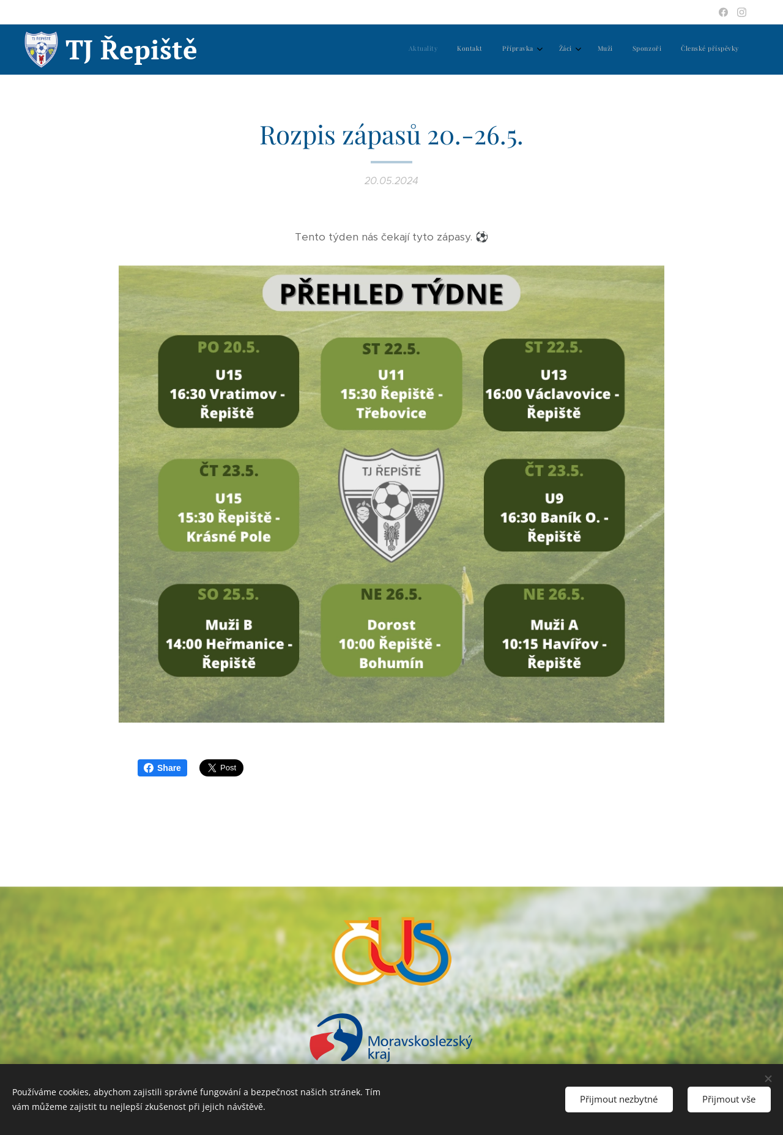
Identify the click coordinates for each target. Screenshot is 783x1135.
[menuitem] (612, 49)
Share (162, 768)
